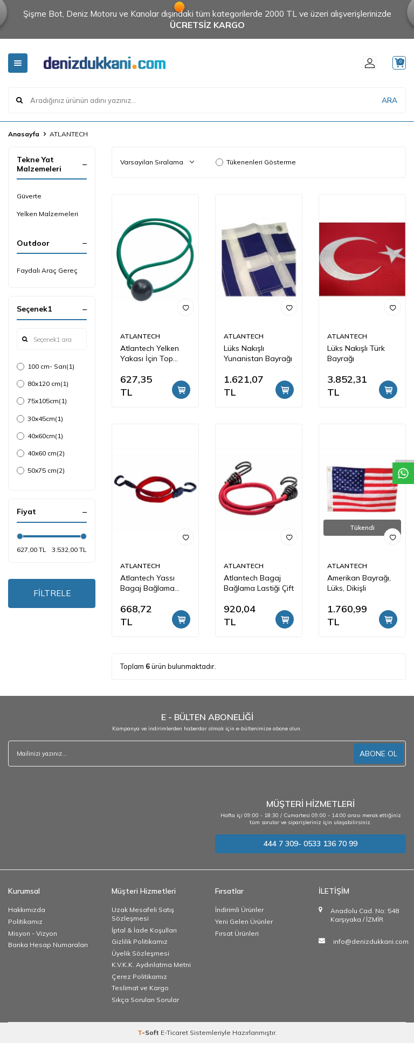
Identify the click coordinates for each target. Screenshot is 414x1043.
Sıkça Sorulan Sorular (145, 1000)
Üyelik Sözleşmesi (140, 953)
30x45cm (40, 419)
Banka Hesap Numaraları (48, 945)
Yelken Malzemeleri (47, 214)
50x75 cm (41, 470)
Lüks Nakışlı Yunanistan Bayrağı (258, 353)
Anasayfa (23, 134)
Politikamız (25, 921)
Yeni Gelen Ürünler (244, 921)
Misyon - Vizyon (32, 933)
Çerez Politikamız (139, 976)
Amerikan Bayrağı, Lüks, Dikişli (359, 583)
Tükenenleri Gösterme (256, 162)
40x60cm (40, 436)
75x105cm (42, 401)
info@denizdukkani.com (371, 941)
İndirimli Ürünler (239, 910)
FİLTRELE (52, 594)
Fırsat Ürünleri (237, 933)
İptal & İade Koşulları (144, 930)
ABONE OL (378, 753)
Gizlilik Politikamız (140, 941)
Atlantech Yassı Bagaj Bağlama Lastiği (147, 583)
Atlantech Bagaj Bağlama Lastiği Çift (259, 583)
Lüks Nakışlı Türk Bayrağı (356, 353)
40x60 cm (41, 453)
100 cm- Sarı (45, 366)
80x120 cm (42, 383)
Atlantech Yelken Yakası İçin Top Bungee (149, 353)
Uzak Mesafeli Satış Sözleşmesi (143, 914)
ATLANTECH (140, 336)
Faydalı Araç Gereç (47, 270)
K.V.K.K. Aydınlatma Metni (151, 965)
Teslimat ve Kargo (140, 988)
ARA (389, 100)
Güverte (29, 196)
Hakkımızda (26, 910)
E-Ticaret (174, 1032)
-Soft (149, 1032)
